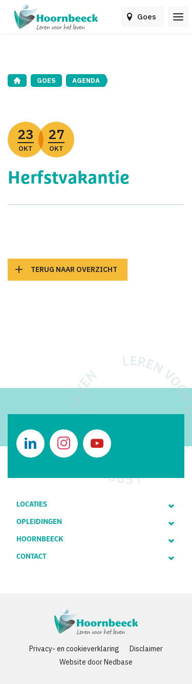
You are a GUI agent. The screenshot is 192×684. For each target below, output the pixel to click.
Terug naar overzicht (74, 269)
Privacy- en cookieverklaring (74, 648)
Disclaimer (146, 648)
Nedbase (118, 662)
